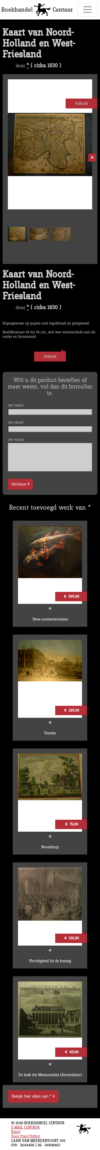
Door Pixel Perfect (25, 1136)
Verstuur (20, 484)
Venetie (50, 733)
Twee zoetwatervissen (50, 619)
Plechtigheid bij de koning (50, 961)
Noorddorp (50, 847)
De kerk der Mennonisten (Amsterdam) (50, 1075)
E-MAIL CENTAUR (25, 1127)
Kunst (15, 1132)
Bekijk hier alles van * (33, 1096)
